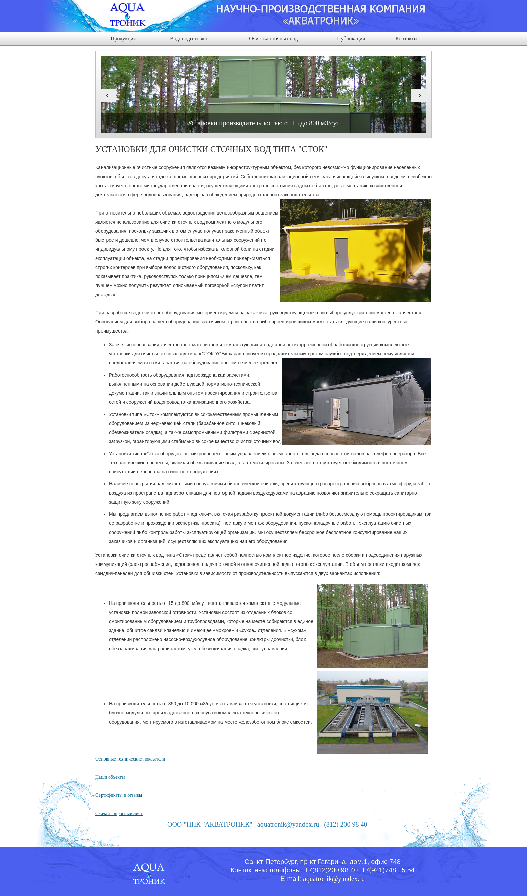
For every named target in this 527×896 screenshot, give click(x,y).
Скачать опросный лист (119, 813)
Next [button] (419, 95)
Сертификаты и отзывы (118, 795)
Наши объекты (110, 777)
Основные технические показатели (130, 759)
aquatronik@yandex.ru (334, 878)
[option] (263, 94)
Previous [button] (107, 95)
